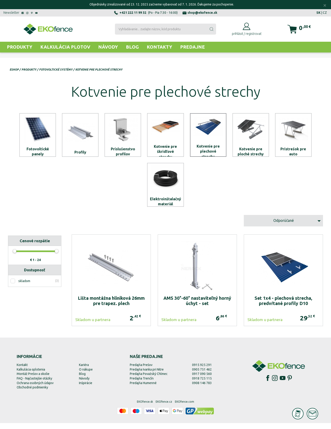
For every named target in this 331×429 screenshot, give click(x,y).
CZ (325, 12)
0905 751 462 (202, 375)
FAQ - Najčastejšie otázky (34, 384)
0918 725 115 (202, 384)
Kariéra (84, 371)
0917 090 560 (202, 380)
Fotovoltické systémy (56, 69)
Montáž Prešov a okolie (33, 380)
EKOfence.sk (145, 407)
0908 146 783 (202, 389)
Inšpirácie (85, 389)
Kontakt (22, 371)
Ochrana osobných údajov (35, 389)
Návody (108, 47)
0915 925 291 (202, 371)
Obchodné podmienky (32, 393)
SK (318, 12)
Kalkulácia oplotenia (31, 375)
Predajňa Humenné (143, 389)
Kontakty (159, 47)
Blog (132, 47)
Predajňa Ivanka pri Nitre (147, 375)
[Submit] (211, 29)
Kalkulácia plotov (65, 47)
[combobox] (165, 29)
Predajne (192, 47)
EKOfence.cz (164, 407)
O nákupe (86, 375)
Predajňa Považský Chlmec (149, 380)
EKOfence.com (184, 407)
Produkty (19, 47)
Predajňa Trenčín (142, 384)
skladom (24, 287)
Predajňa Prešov (141, 371)
